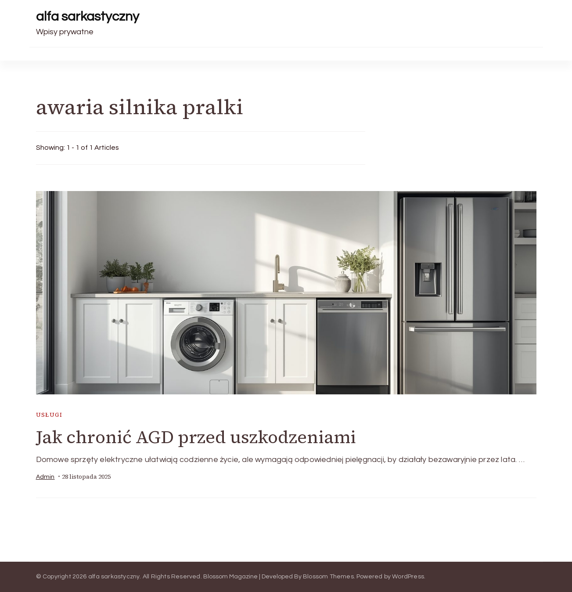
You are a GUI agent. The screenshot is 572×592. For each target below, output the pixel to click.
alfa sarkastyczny (87, 16)
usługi (49, 415)
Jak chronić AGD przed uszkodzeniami (196, 437)
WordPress (408, 577)
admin (45, 477)
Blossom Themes (328, 577)
